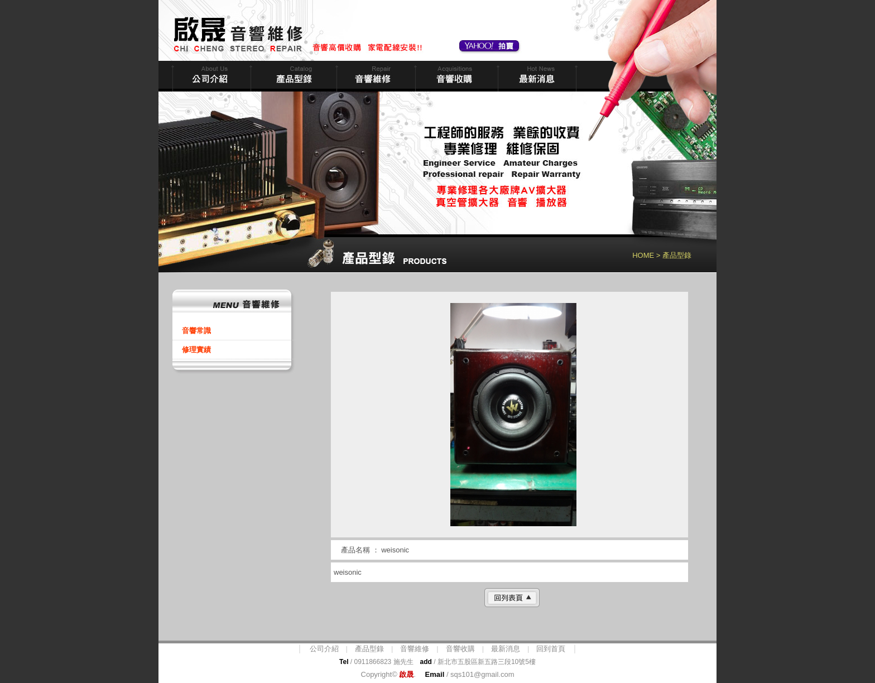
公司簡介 (210, 76)
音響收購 (455, 76)
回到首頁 (550, 648)
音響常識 (196, 330)
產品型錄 (369, 648)
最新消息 (536, 76)
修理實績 (196, 349)
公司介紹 (324, 648)
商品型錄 (292, 76)
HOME (643, 255)
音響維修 (374, 76)
